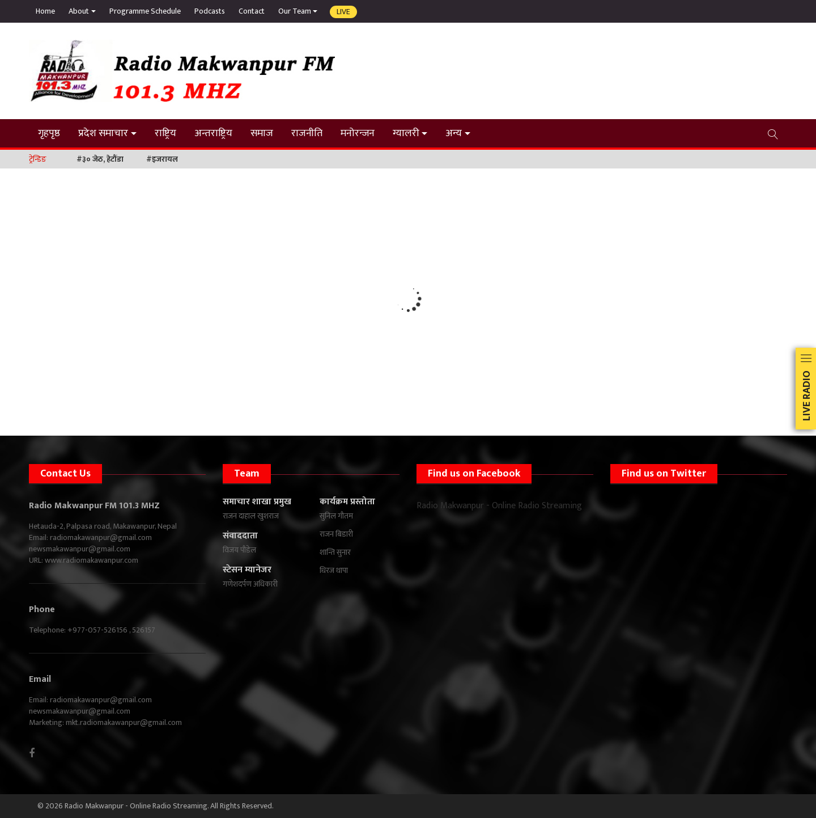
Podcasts (209, 11)
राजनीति (306, 133)
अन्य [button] (453, 133)
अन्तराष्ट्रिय (213, 133)
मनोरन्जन (358, 133)
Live (343, 12)
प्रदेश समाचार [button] (103, 133)
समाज (261, 133)
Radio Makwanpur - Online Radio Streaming (499, 505)
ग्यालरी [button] (406, 133)
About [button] (79, 11)
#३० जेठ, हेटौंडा (100, 159)
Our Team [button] (294, 11)
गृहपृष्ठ (49, 133)
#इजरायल (162, 159)
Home (45, 11)
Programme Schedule (145, 11)
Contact (252, 11)
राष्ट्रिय (165, 133)
